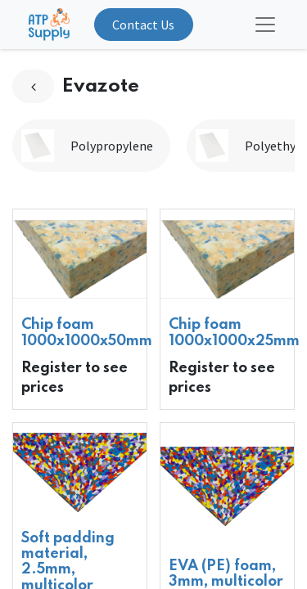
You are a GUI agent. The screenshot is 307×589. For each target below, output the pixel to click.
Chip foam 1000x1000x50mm (86, 332)
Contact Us (143, 24)
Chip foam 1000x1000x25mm (234, 332)
